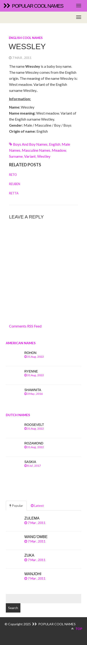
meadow (59, 150)
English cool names (26, 38)
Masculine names (36, 150)
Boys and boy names (30, 144)
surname (16, 156)
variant (30, 156)
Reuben (14, 184)
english (54, 144)
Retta (14, 193)
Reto (13, 174)
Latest (37, 505)
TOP (76, 629)
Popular (16, 505)
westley (43, 156)
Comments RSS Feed (25, 326)
